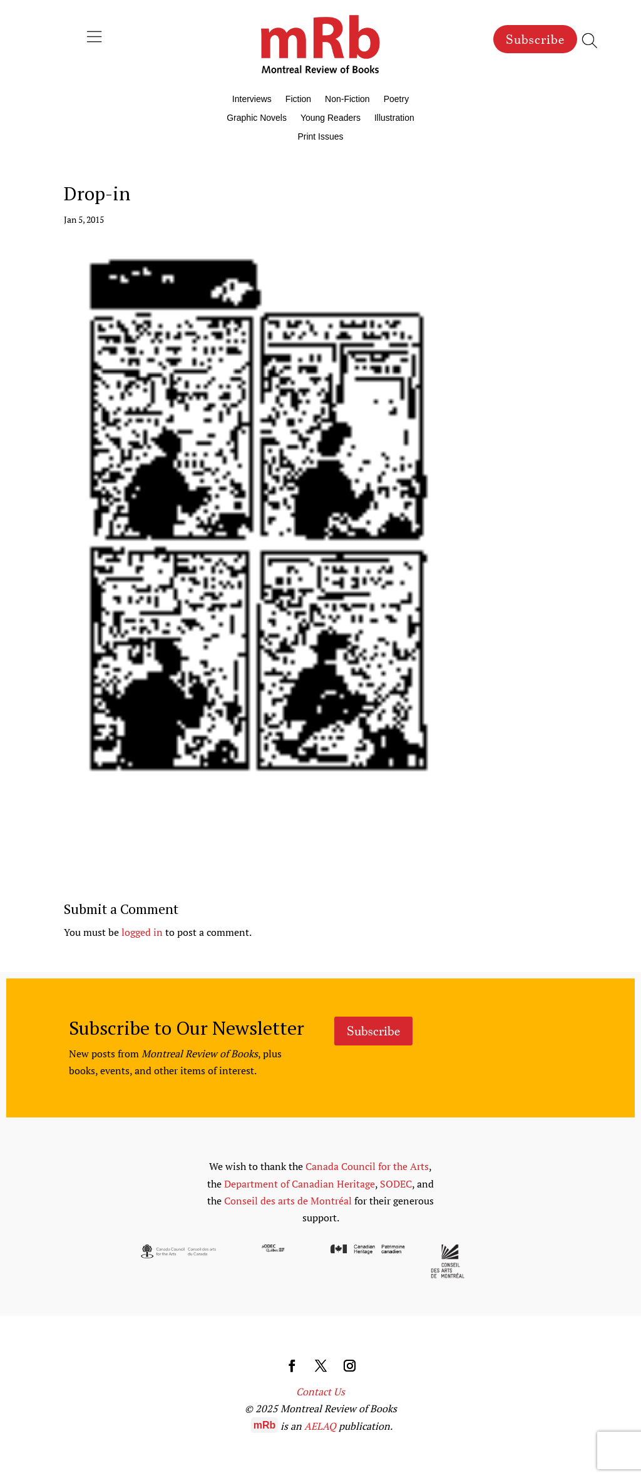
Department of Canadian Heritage (299, 1184)
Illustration (394, 118)
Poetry (396, 99)
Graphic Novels (257, 118)
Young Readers (330, 118)
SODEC (396, 1184)
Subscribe (535, 39)
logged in (142, 932)
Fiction (298, 99)
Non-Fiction (347, 99)
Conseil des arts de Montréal (288, 1201)
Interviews (252, 99)
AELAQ (320, 1426)
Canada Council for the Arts (367, 1166)
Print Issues (320, 136)
